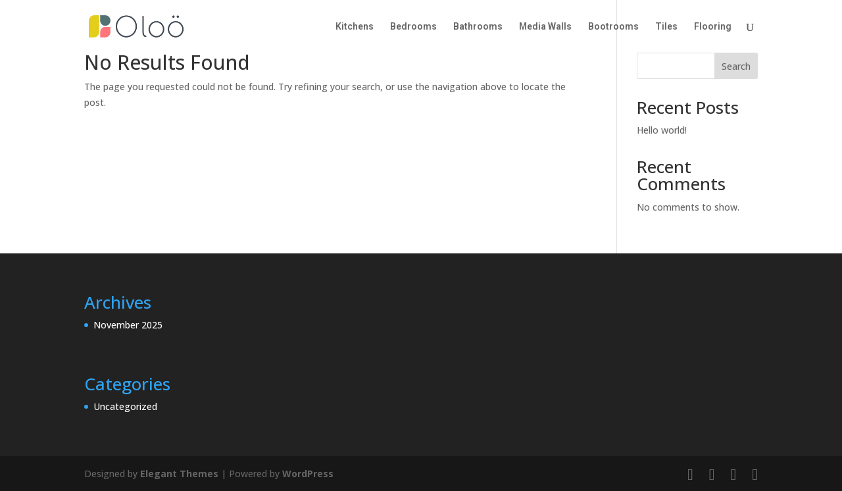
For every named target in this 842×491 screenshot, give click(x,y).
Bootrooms (613, 27)
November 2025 (127, 325)
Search (736, 66)
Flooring (712, 27)
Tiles (666, 27)
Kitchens (354, 27)
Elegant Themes (179, 473)
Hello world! (662, 130)
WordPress (308, 473)
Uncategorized (125, 406)
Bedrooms (413, 27)
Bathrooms (478, 27)
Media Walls (545, 27)
